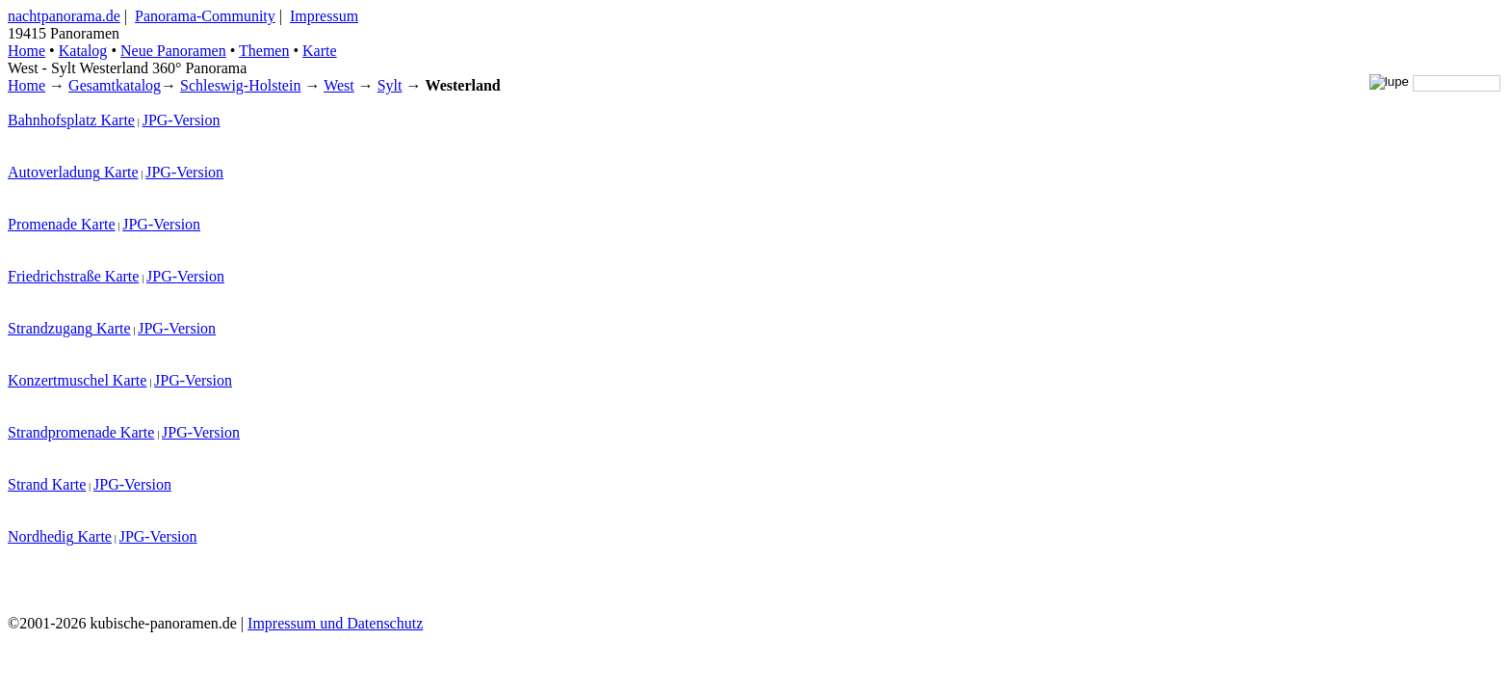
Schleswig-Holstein (240, 85)
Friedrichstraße (54, 276)
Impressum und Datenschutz (335, 623)
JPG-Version (182, 120)
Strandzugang (50, 328)
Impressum (324, 16)
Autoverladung (54, 172)
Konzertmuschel (58, 380)
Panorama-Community (205, 16)
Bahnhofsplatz (52, 120)
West (339, 85)
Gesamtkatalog (114, 85)
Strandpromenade (62, 432)
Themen (264, 50)
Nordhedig (40, 536)
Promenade (42, 224)
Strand (28, 484)
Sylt (390, 85)
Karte (319, 50)
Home (26, 85)
